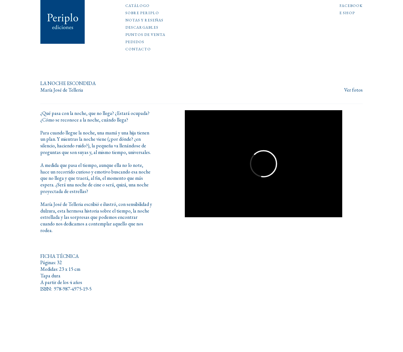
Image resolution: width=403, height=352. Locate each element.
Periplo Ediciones (62, 22)
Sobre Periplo (142, 13)
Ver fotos (353, 90)
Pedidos (134, 42)
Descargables (141, 28)
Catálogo (137, 6)
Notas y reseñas (144, 20)
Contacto (138, 49)
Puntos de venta (145, 35)
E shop (347, 13)
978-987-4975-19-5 (73, 289)
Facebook (351, 6)
